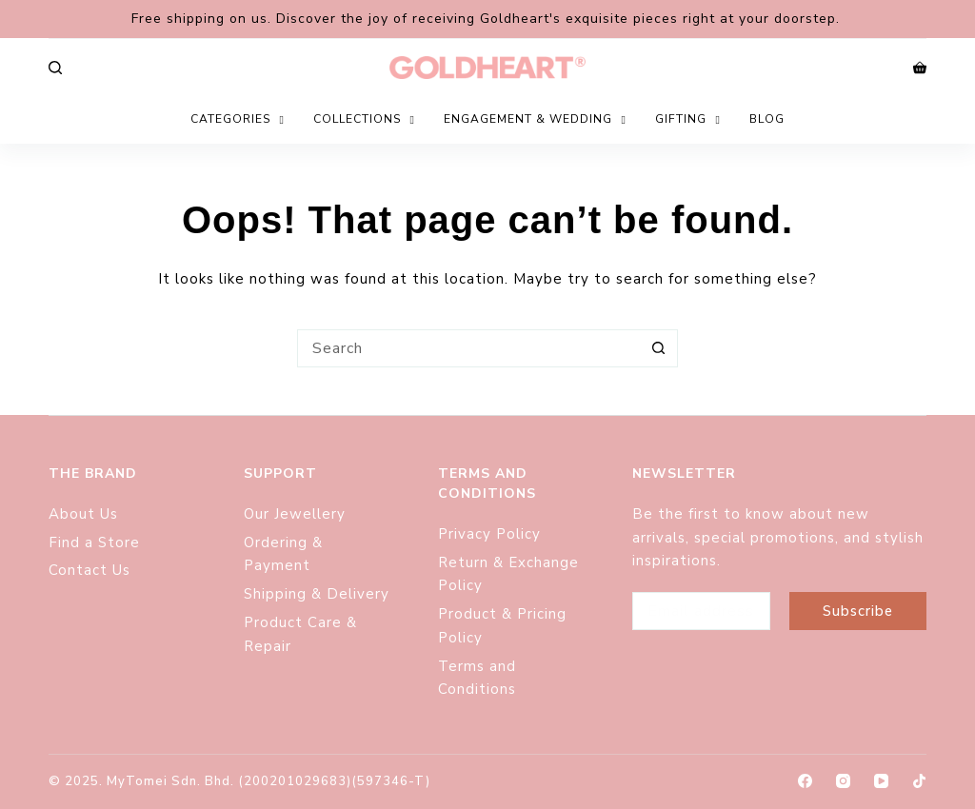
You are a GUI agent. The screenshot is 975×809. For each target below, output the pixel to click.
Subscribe (858, 611)
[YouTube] (881, 781)
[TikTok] (919, 781)
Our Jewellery (295, 513)
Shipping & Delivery (316, 593)
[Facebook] (805, 781)
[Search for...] (468, 348)
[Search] (55, 67)
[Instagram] (843, 781)
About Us (83, 513)
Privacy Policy (489, 533)
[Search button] (659, 348)
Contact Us (89, 570)
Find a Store (94, 542)
